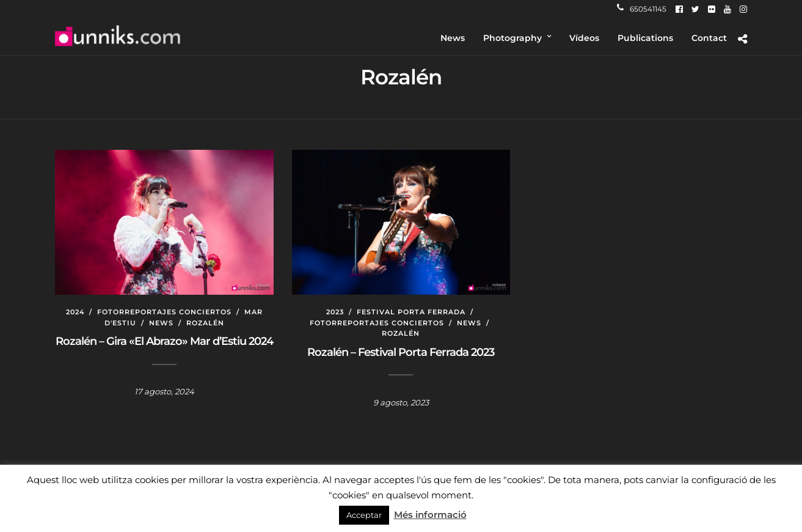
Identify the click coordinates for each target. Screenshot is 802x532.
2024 (75, 312)
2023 (335, 312)
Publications (645, 37)
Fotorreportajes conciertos (164, 312)
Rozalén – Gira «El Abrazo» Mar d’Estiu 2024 (164, 341)
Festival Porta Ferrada (411, 312)
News (452, 37)
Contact (709, 37)
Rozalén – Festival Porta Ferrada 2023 (400, 352)
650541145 (641, 8)
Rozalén (205, 323)
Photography (512, 37)
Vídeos (584, 37)
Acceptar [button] (364, 515)
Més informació (430, 514)
